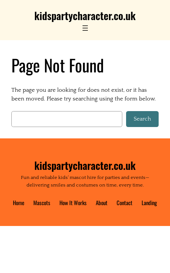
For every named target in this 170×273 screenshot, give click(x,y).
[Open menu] (85, 28)
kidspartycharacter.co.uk (85, 15)
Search (142, 119)
